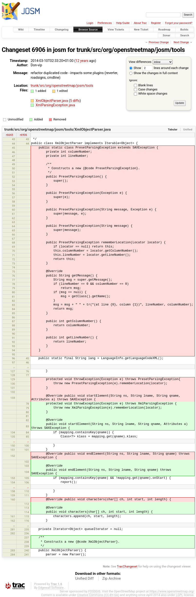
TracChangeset (127, 566)
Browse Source (88, 29)
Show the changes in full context (153, 73)
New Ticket (141, 29)
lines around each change (165, 68)
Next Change (181, 42)
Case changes (148, 89)
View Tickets (116, 29)
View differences (140, 62)
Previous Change (159, 42)
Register (156, 23)
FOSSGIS (94, 591)
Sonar (166, 35)
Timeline (39, 29)
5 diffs (75, 101)
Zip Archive (111, 578)
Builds (184, 29)
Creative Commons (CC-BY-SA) (98, 595)
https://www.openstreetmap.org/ (171, 591)
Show (135, 68)
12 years (81, 61)
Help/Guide (123, 23)
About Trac (140, 23)
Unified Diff (84, 578)
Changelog (61, 29)
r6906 (23, 135)
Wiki (21, 29)
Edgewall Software (51, 587)
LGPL (179, 595)
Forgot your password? (178, 23)
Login (90, 23)
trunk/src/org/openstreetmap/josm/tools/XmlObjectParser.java (57, 129)
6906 (38, 49)
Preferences (104, 23)
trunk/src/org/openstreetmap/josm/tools (130, 49)
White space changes (153, 93)
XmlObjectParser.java (52, 101)
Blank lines (145, 85)
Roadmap (164, 29)
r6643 (9, 135)
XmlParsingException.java (55, 105)
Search (184, 35)
